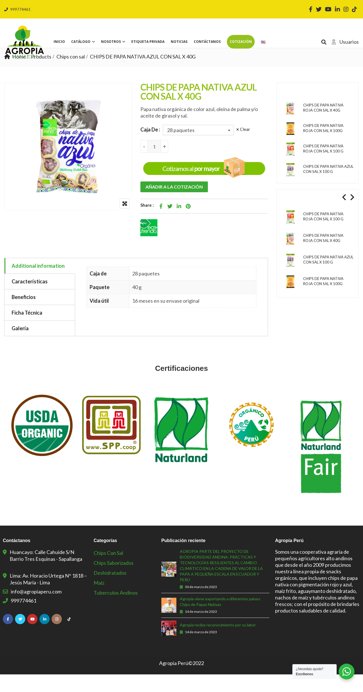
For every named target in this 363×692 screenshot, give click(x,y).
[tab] (40, 283)
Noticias (179, 41)
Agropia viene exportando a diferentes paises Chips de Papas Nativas (220, 619)
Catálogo (80, 41)
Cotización (241, 41)
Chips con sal (70, 74)
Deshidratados (110, 590)
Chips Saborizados (114, 580)
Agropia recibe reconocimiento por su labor (218, 642)
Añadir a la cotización (174, 204)
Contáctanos (207, 41)
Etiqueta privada (147, 41)
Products (41, 74)
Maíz (99, 600)
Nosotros (111, 41)
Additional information (38, 283)
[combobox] (198, 147)
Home (19, 74)
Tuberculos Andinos (116, 610)
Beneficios (24, 314)
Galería (20, 346)
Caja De (149, 147)
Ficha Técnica (27, 330)
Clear (245, 146)
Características (30, 299)
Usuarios (344, 42)
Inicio (59, 41)
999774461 (17, 9)
